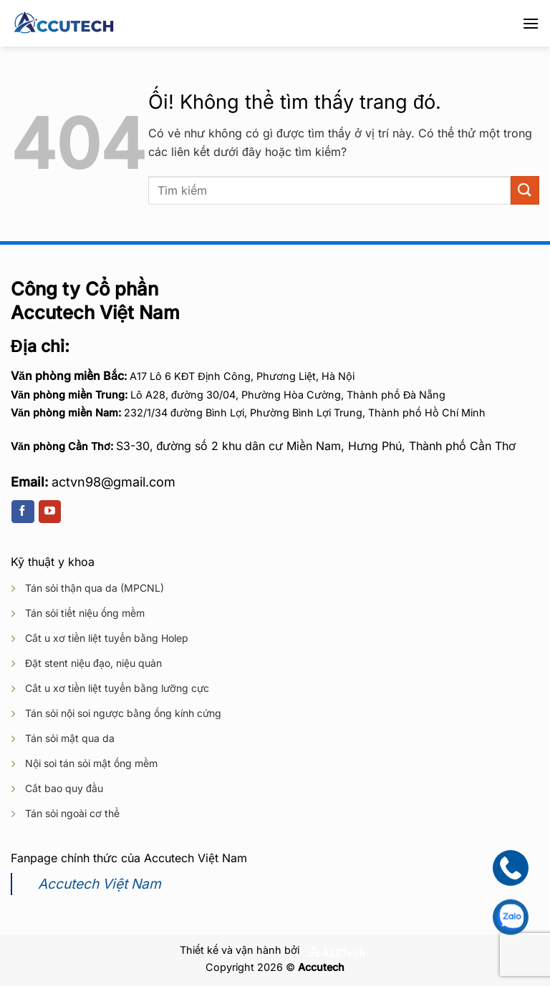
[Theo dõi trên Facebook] (22, 511)
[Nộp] (525, 190)
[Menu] (530, 23)
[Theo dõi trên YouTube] (50, 511)
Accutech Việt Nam (99, 883)
